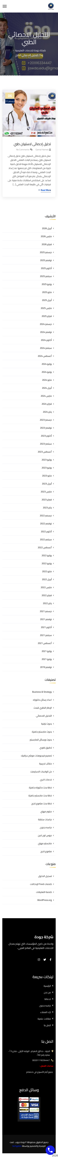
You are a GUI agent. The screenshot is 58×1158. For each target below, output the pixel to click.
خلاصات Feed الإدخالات (41, 884)
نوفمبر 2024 (46, 332)
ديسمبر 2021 (46, 611)
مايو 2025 (47, 292)
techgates (16, 1146)
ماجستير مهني (45, 843)
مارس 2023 (46, 491)
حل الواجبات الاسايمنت (41, 771)
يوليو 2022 (47, 555)
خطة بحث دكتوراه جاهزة (40, 787)
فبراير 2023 (47, 499)
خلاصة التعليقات (44, 892)
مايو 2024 (47, 380)
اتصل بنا (47, 1025)
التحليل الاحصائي (44, 715)
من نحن (47, 992)
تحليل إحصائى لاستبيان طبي (32, 144)
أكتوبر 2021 (46, 627)
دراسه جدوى (46, 827)
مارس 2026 (46, 236)
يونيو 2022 (47, 563)
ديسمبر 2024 (46, 324)
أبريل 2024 (47, 388)
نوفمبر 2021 (46, 619)
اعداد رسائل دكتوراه (42, 699)
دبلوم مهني (46, 811)
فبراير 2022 (47, 595)
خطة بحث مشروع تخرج (41, 803)
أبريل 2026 (47, 228)
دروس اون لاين (45, 835)
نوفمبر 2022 (46, 523)
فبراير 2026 (47, 244)
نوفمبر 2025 (46, 260)
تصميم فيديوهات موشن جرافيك (36, 755)
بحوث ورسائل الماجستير (41, 739)
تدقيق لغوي (45, 747)
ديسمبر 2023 (46, 419)
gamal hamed (42, 150)
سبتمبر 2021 (46, 635)
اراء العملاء (45, 1012)
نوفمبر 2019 (46, 667)
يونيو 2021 (47, 659)
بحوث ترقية (46, 723)
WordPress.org (44, 900)
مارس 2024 (46, 396)
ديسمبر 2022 (46, 515)
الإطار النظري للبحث (43, 707)
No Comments (22, 150)
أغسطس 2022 (45, 547)
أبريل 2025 (47, 300)
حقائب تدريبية (45, 763)
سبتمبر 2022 (46, 539)
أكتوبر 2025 (46, 268)
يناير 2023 (47, 507)
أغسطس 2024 (45, 356)
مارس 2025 (46, 308)
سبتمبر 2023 (46, 443)
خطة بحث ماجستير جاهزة (40, 795)
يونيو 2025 (47, 284)
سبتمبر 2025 (46, 276)
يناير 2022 (47, 603)
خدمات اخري (46, 779)
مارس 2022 (46, 587)
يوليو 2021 (47, 651)
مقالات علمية (44, 1018)
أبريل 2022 (47, 579)
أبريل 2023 (47, 483)
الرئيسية (47, 986)
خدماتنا (47, 999)
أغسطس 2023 (45, 451)
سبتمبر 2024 (46, 348)
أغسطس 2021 (45, 643)
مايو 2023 (47, 475)
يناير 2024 (47, 412)
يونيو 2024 (47, 372)
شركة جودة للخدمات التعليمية (30, 50)
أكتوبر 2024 (46, 340)
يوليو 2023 (47, 459)
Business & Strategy (42, 692)
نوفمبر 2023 (46, 427)
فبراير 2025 (47, 316)
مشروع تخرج (46, 851)
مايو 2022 (47, 571)
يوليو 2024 (47, 364)
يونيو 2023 (47, 467)
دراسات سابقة (45, 819)
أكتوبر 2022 (46, 531)
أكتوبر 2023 (46, 435)
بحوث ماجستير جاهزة (42, 731)
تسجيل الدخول (45, 876)
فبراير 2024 (47, 404)
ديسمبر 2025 (46, 252)
